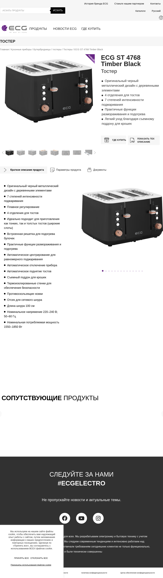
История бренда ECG (96, 3)
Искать (58, 10)
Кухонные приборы (21, 49)
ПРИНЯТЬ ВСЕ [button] (21, 558)
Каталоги (140, 11)
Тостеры (67, 49)
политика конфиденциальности (93, 573)
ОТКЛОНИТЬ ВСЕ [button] (39, 558)
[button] (3, 152)
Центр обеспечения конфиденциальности (137, 573)
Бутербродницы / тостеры (47, 49)
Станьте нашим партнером (129, 3)
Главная (4, 49)
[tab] (23, 170)
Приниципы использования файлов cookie (31, 565)
